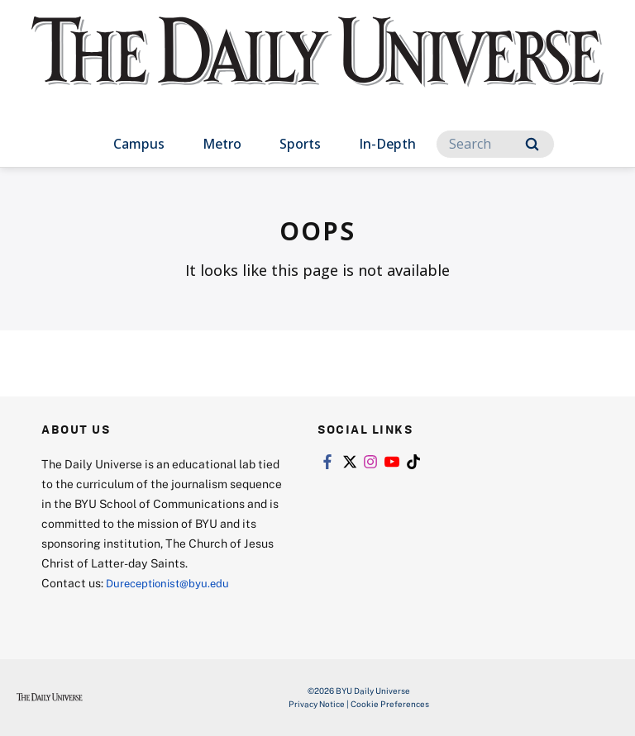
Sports (300, 144)
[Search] (495, 144)
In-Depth (387, 144)
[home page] (317, 66)
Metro (222, 144)
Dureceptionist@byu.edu (172, 583)
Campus (139, 144)
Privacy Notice (317, 704)
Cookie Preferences (390, 704)
